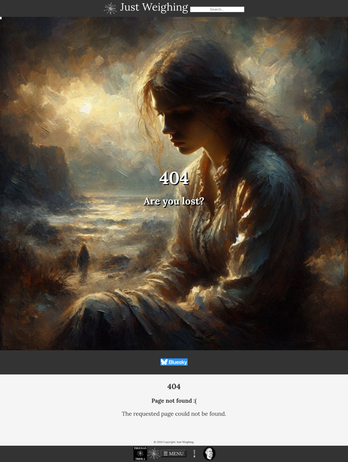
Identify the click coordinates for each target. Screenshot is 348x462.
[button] (140, 453)
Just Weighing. (185, 442)
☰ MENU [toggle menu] (173, 453)
